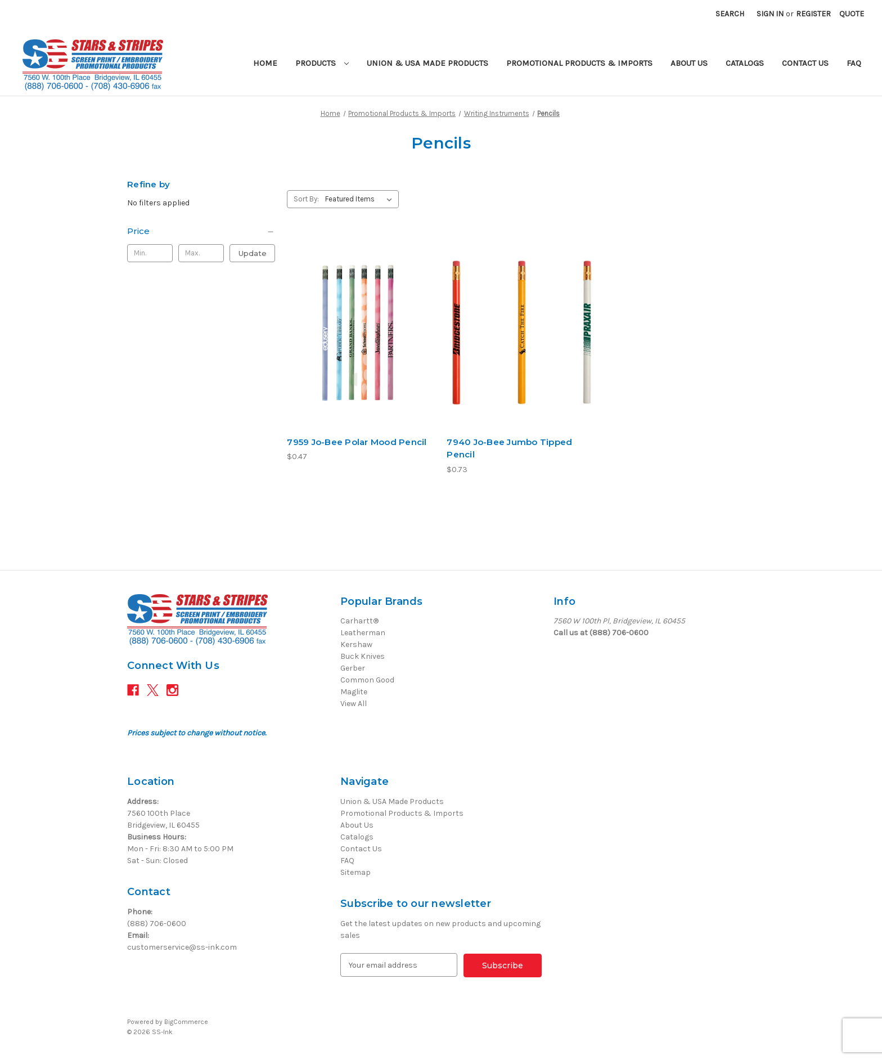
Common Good (367, 680)
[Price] (201, 231)
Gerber (352, 668)
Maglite (353, 692)
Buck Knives (362, 656)
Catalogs (745, 63)
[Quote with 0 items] (851, 14)
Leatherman (362, 632)
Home (265, 63)
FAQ (854, 63)
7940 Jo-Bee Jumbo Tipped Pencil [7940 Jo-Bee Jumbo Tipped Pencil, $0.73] (509, 448)
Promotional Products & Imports (579, 63)
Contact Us (805, 63)
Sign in (770, 14)
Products (322, 63)
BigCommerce (186, 1021)
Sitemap (355, 872)
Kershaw (356, 644)
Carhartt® (359, 621)
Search (730, 14)
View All (353, 703)
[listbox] (360, 199)
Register (813, 14)
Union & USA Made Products (427, 63)
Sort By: (306, 199)
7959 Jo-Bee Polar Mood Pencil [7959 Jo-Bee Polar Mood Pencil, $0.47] (356, 442)
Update (252, 253)
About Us (689, 63)
